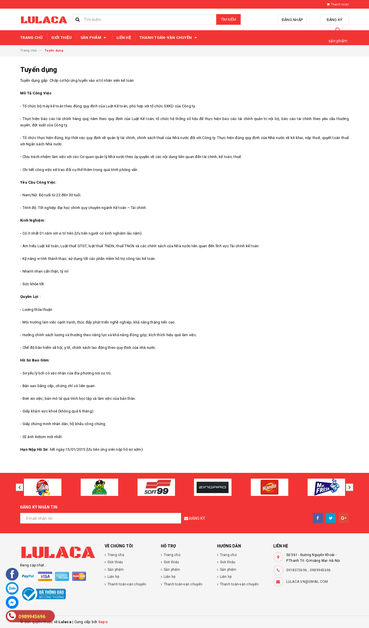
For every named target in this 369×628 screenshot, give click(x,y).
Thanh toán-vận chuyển (169, 38)
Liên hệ (123, 37)
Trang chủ (31, 37)
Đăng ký (334, 20)
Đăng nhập (292, 20)
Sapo (103, 622)
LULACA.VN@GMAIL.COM (307, 582)
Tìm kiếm (228, 19)
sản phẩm (338, 41)
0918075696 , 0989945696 (308, 570)
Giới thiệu (61, 37)
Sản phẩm (94, 38)
